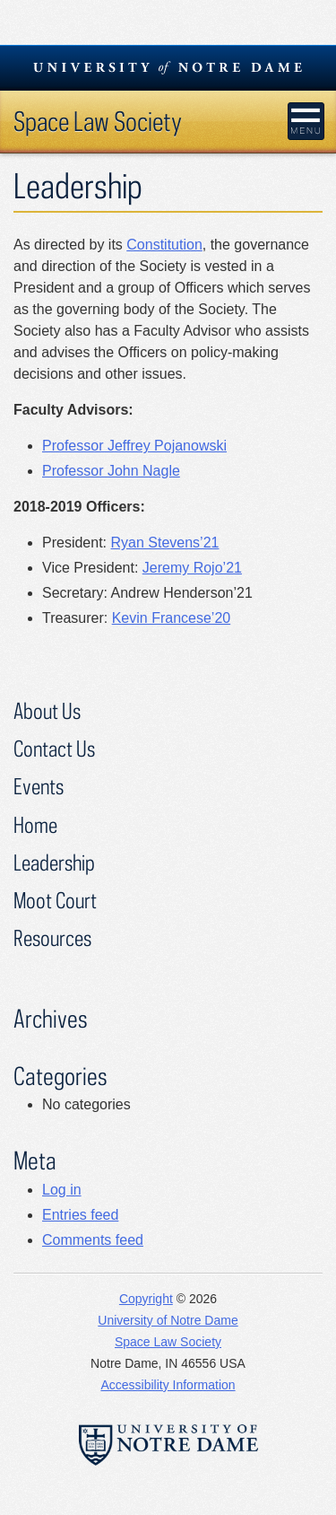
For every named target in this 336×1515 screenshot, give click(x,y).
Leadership (54, 862)
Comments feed (92, 1240)
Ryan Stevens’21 (164, 542)
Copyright (146, 1299)
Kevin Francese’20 (171, 618)
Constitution (164, 244)
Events (38, 786)
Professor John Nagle (111, 470)
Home (35, 824)
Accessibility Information (167, 1385)
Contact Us (54, 748)
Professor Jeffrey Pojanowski (134, 445)
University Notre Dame (168, 67)
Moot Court (55, 900)
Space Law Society (97, 120)
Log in (62, 1189)
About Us (47, 710)
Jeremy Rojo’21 (192, 567)
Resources (52, 937)
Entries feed (80, 1214)
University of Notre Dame (167, 1320)
